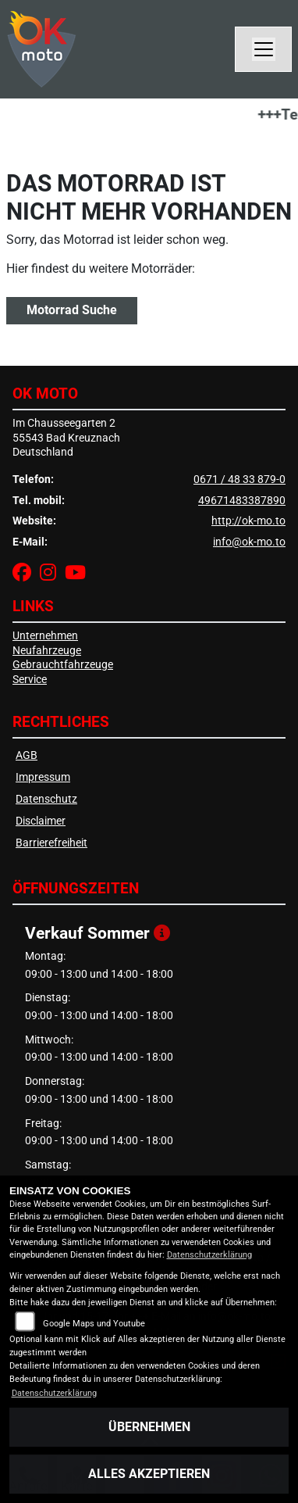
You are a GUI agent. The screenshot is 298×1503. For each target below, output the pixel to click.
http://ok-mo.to (248, 521)
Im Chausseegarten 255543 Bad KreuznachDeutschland (66, 438)
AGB (26, 755)
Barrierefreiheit (51, 843)
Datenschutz (46, 799)
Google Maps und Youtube (94, 1324)
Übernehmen (149, 1426)
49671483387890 (242, 500)
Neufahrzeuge (46, 650)
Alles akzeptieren (149, 1473)
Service (29, 679)
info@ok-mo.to (249, 542)
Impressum (43, 777)
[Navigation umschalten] (264, 49)
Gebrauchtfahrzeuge (62, 664)
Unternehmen (45, 635)
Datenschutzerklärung (209, 1255)
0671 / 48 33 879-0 (239, 479)
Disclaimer (41, 821)
